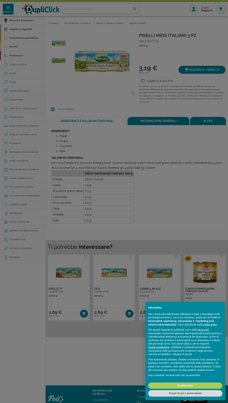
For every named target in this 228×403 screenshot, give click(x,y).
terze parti (203, 329)
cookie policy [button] (210, 324)
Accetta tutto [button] (185, 385)
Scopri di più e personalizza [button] (185, 393)
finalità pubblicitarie (158, 347)
